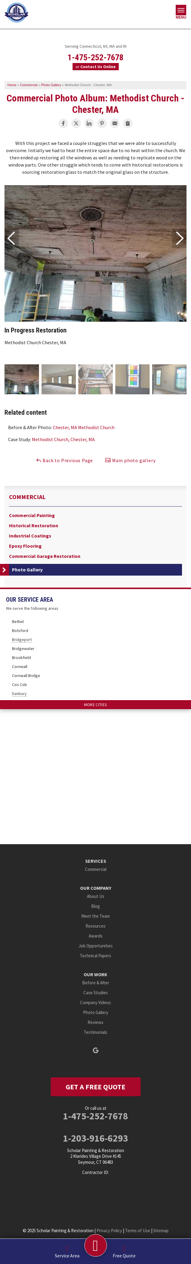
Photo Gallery (27, 570)
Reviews (95, 1022)
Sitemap (161, 1230)
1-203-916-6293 (95, 1138)
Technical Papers (95, 956)
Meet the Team (95, 916)
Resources (95, 926)
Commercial (27, 497)
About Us (95, 896)
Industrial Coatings (30, 536)
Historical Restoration (33, 525)
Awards (96, 936)
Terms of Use (137, 1230)
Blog (95, 906)
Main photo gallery (130, 460)
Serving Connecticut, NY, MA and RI (96, 46)
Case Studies (95, 992)
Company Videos (95, 1002)
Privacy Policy (109, 1230)
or (96, 66)
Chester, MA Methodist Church (84, 427)
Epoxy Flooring (25, 546)
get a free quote (95, 1086)
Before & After (95, 983)
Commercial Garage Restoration (44, 556)
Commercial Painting (32, 515)
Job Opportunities (96, 946)
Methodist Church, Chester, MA (63, 439)
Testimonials (95, 1032)
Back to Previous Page (64, 460)
